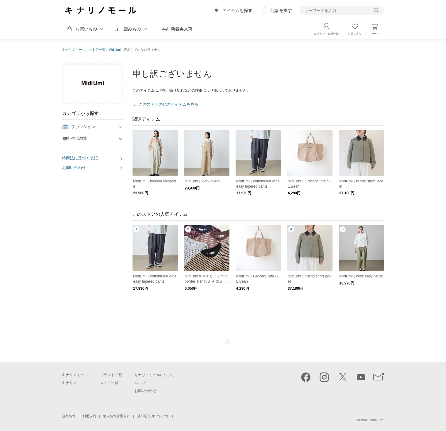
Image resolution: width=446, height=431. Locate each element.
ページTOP (227, 341)
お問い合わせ (74, 167)
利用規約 (89, 416)
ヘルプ (139, 383)
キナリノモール (74, 49)
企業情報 (68, 416)
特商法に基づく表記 (80, 158)
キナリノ (69, 383)
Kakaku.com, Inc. (371, 420)
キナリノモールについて (154, 375)
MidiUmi (115, 49)
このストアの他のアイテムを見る (168, 104)
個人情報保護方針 (116, 416)
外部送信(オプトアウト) (155, 416)
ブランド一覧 (111, 375)
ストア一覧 (97, 49)
